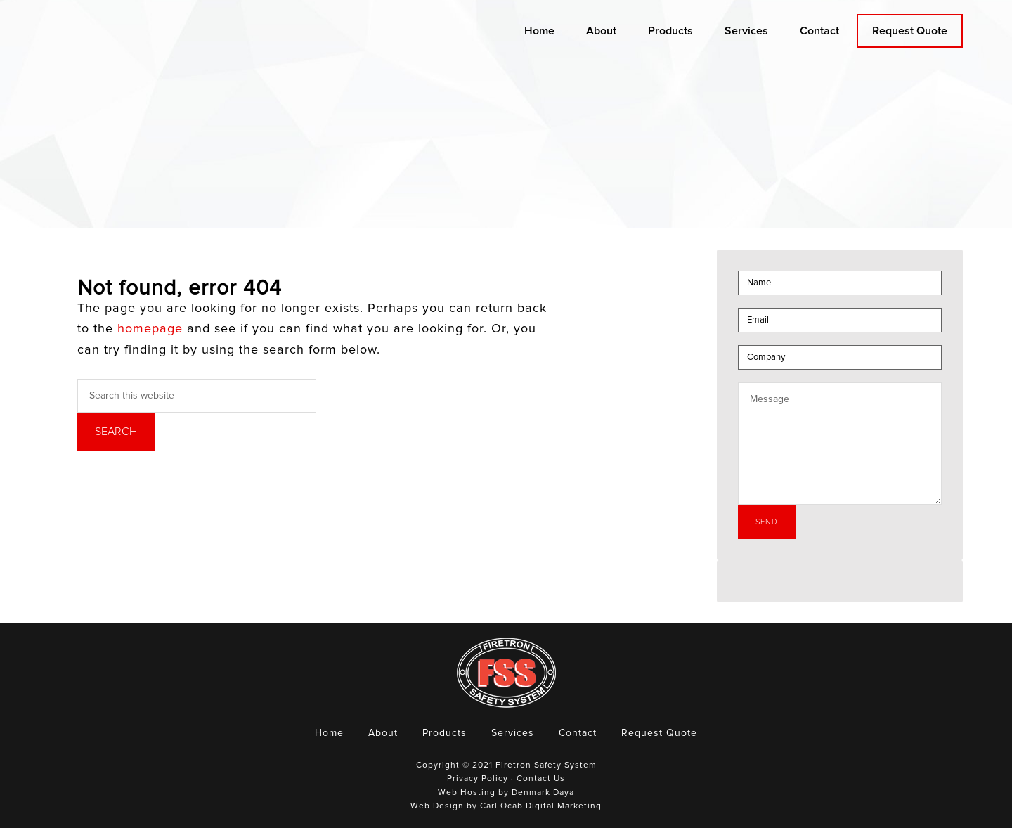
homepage (150, 329)
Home (329, 733)
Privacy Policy (477, 779)
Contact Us (541, 779)
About (383, 733)
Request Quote (659, 733)
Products (444, 733)
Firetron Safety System (172, 52)
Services (512, 733)
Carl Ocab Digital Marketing (541, 806)
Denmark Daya (543, 793)
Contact (578, 733)
